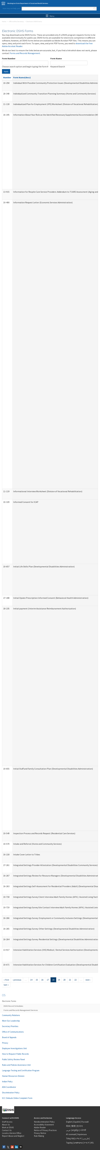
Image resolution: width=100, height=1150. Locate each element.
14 (31, 979)
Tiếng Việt (70, 1138)
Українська (82, 1134)
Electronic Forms (9, 1001)
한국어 (80, 1126)
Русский (85, 1122)
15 (37, 979)
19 (59, 979)
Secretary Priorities (10, 1026)
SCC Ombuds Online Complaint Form (17, 1098)
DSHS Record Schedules (13, 1006)
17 (48, 979)
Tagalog (69, 1142)
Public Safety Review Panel (13, 1059)
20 (64, 979)
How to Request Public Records (15, 1054)
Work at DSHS (8, 1127)
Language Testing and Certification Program (20, 1070)
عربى (68, 1130)
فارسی (85, 1138)
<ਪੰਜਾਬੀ (83, 1130)
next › (88, 979)
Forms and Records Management (25, 53)
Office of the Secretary (16, 21)
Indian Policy (7, 1081)
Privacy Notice (40, 1133)
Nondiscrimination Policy (44, 1122)
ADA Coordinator (9, 1087)
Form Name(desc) (22, 77)
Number (7, 77)
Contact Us (7, 1130)
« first (6, 979)
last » (6, 984)
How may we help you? (11, 8)
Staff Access (7, 1122)
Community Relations (11, 1015)
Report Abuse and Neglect (13, 1136)
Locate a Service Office (11, 1133)
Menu (50, 16)
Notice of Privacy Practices (45, 1130)
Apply (6, 71)
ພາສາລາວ (78, 1142)
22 (75, 979)
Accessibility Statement (44, 1124)
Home (4, 21)
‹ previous (17, 979)
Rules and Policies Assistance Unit (16, 1065)
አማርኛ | (78, 1138)
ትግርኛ (86, 1142)
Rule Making (39, 1136)
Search (95, 9)
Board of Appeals (9, 1037)
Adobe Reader (40, 1127)
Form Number (8, 58)
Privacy (5, 1043)
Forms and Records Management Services (21, 1010)
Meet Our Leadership (11, 1020)
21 (70, 979)
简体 (68, 1126)
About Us (6, 1124)
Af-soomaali (71, 1134)
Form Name (56, 58)
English (69, 1122)
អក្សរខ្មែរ (75, 1130)
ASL (92, 1142)
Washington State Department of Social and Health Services (27, 3)
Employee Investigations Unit (14, 1048)
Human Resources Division (13, 1076)
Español (76, 1122)
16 (42, 979)
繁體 (73, 1126)
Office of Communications (13, 1032)
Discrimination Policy (10, 1092)
